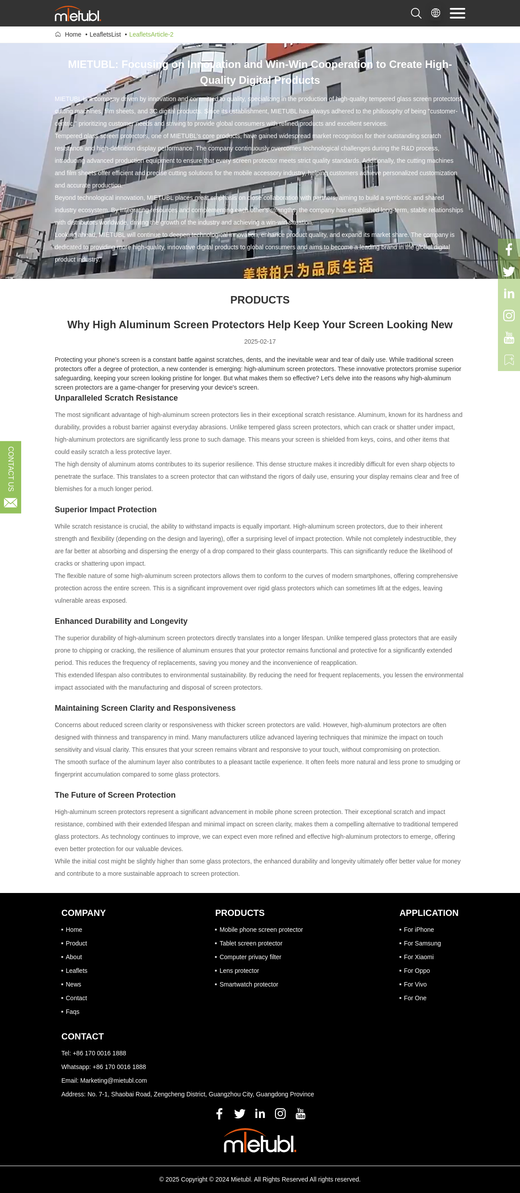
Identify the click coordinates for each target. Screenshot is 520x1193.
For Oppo (417, 970)
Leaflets (76, 970)
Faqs (72, 1011)
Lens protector (239, 970)
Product (76, 943)
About (74, 956)
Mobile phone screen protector (261, 929)
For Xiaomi (419, 956)
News (73, 984)
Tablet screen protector (250, 943)
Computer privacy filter (250, 956)
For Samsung (422, 943)
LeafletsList (105, 34)
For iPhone (419, 929)
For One (415, 998)
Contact (76, 998)
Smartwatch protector (248, 984)
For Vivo (415, 984)
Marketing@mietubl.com (113, 1080)
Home (73, 34)
